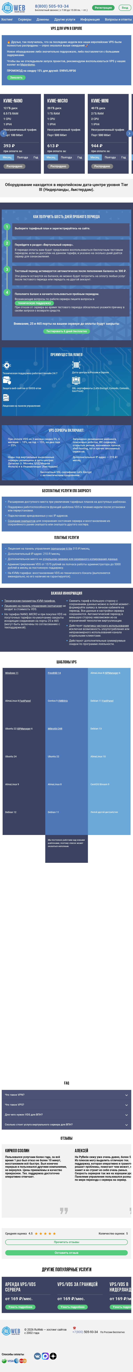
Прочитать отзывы (66, 1242)
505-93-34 (85, 1332)
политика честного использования (106, 625)
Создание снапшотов (22, 521)
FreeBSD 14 (54, 673)
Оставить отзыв (66, 1253)
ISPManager (111, 673)
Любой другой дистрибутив (104, 812)
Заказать (16, 77)
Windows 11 (11, 673)
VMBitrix (63, 700)
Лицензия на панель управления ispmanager (33, 606)
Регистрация (103, 7)
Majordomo (27, 64)
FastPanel (25, 700)
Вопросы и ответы (118, 19)
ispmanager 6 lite (61, 548)
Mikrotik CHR (55, 728)
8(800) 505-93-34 (52, 6)
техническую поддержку (34, 303)
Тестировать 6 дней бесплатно (66, 331)
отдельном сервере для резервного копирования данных (80, 559)
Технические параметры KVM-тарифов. (30, 600)
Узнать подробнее (20, 1307)
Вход (125, 7)
